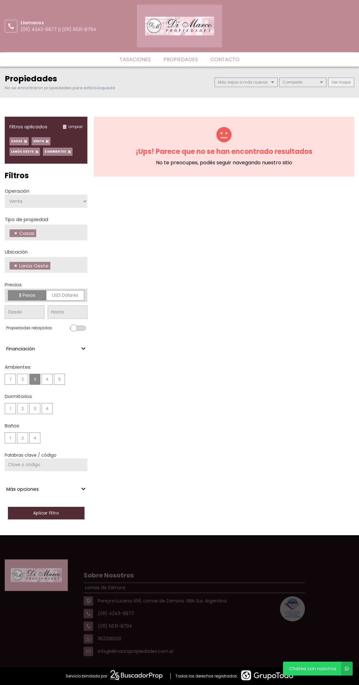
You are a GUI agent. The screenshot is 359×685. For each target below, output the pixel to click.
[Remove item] (16, 233)
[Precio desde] (24, 312)
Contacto (224, 59)
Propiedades (180, 59)
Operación (17, 191)
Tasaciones (135, 59)
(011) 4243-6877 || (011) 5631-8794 (58, 29)
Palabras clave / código (30, 455)
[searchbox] (39, 234)
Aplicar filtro (46, 513)
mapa (341, 82)
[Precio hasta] (67, 312)
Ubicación (16, 252)
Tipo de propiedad (26, 219)
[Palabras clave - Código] (46, 465)
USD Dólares (65, 295)
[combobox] (46, 232)
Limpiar (72, 126)
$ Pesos (27, 295)
